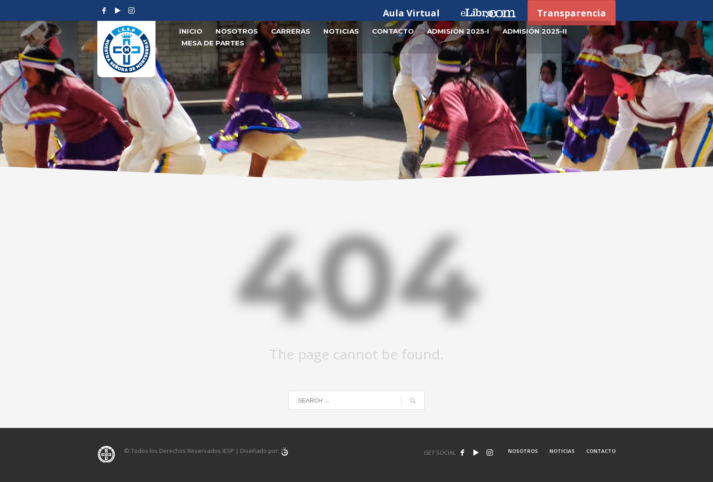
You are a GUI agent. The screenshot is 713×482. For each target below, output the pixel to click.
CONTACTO (601, 450)
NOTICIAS (562, 450)
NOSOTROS (523, 450)
